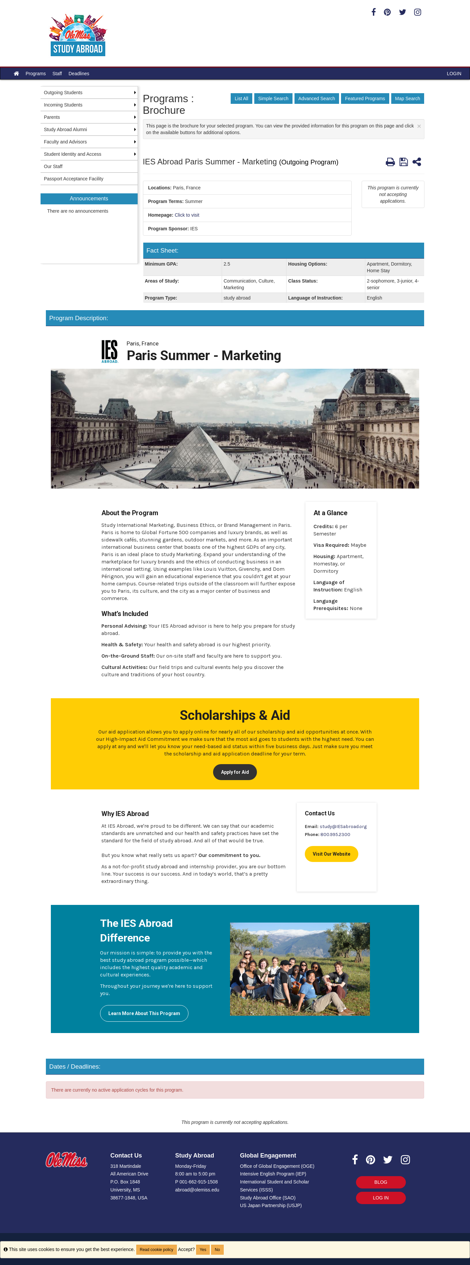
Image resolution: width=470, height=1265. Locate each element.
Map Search (407, 98)
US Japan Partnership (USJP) (271, 1205)
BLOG (380, 1182)
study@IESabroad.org (343, 826)
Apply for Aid (235, 772)
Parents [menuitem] (52, 117)
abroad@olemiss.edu (197, 1189)
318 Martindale (125, 1166)
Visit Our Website (331, 854)
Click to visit (187, 215)
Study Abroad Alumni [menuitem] (65, 129)
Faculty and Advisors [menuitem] (65, 141)
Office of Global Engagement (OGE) (277, 1166)
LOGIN (454, 73)
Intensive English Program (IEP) (273, 1173)
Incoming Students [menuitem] (63, 104)
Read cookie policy (157, 1249)
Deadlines (78, 73)
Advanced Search (316, 98)
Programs (36, 73)
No (217, 1249)
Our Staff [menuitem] (53, 166)
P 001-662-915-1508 (196, 1181)
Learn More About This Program (144, 1013)
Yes (203, 1249)
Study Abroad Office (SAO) (267, 1197)
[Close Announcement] (419, 125)
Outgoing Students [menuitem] (63, 92)
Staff (57, 73)
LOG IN (381, 1197)
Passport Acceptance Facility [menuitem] (73, 178)
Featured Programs (365, 98)
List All (241, 98)
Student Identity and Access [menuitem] (72, 154)
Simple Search (273, 98)
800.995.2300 (335, 834)
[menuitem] (89, 224)
